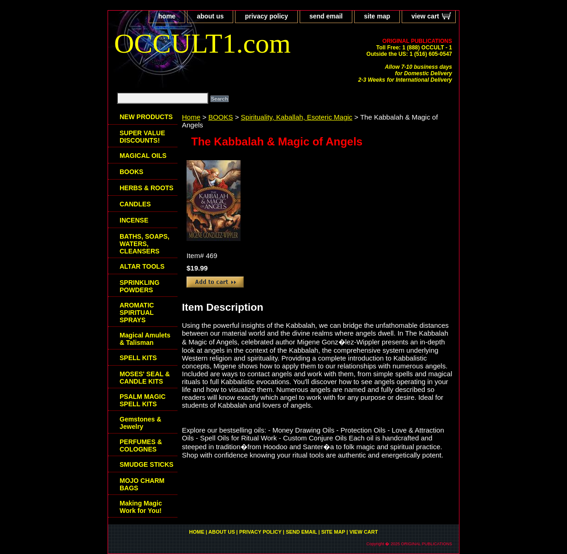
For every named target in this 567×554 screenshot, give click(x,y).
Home (191, 117)
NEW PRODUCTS (146, 116)
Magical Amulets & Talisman (145, 338)
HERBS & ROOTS (147, 188)
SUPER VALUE (142, 136)
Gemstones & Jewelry (140, 423)
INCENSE (134, 220)
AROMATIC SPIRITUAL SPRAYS (137, 312)
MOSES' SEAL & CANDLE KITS (145, 377)
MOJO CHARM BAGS (142, 484)
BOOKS (220, 117)
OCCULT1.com (202, 43)
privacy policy (266, 16)
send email (326, 16)
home (166, 16)
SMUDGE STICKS (147, 464)
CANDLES (135, 204)
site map (377, 16)
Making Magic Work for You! (141, 507)
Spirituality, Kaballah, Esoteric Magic (297, 117)
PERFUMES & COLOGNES (141, 445)
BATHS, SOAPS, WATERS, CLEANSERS (144, 244)
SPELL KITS (138, 357)
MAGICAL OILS (143, 155)
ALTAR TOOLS (142, 266)
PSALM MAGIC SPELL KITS (143, 400)
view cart (425, 16)
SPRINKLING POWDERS (139, 286)
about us (210, 16)
